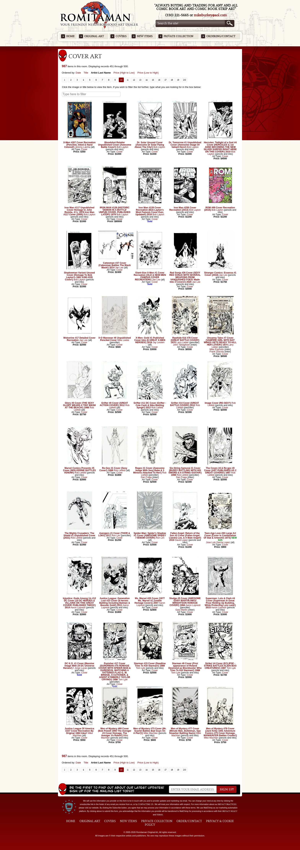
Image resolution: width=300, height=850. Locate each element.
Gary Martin (181, 609)
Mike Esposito (217, 349)
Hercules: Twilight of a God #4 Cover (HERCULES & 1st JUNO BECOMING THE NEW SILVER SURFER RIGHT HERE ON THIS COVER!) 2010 (220, 147)
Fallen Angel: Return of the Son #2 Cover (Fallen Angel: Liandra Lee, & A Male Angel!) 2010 (185, 536)
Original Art (94, 36)
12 (134, 80)
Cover (84, 149)
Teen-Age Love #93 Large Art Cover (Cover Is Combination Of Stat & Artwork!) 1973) (220, 535)
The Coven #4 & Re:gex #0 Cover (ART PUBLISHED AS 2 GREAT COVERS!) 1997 (220, 470)
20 (184, 80)
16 (159, 80)
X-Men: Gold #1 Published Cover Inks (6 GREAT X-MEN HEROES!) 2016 (149, 340)
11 (127, 80)
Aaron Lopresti (77, 607)
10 (121, 80)
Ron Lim (116, 535)
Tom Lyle (123, 679)
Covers (121, 36)
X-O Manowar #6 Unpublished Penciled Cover (114, 339)
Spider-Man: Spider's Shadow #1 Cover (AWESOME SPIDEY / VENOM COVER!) (150, 535)
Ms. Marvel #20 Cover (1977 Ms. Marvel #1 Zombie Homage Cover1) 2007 (150, 600)
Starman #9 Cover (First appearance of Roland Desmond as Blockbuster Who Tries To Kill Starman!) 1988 (184, 667)
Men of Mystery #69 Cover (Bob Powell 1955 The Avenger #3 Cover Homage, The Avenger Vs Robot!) (114, 732)
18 (172, 80)
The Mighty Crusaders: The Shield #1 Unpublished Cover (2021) (79, 535)
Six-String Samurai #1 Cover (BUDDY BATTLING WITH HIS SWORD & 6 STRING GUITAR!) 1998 (184, 471)
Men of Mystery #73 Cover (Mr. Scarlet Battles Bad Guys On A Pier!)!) (149, 731)
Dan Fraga (146, 477)
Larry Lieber (182, 342)
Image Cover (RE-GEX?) (218, 403)
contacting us (145, 804)
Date (78, 72)
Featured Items (150, 47)
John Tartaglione (181, 344)
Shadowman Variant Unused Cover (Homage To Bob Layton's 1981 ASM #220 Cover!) (79, 276)
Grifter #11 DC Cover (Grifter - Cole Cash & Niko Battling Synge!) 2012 (150, 405)
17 (165, 80)
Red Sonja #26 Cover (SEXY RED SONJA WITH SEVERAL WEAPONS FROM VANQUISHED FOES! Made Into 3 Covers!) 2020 (185, 277)
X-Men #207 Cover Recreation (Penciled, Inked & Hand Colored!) (79, 144)
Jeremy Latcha (82, 147)
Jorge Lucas (81, 668)
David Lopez (181, 540)
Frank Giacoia (217, 351)
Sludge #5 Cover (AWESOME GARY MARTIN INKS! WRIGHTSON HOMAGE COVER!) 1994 (185, 602)
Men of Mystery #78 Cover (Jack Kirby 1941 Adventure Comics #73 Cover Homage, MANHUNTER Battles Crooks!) (220, 732)
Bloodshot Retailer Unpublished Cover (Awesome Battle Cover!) (114, 144)
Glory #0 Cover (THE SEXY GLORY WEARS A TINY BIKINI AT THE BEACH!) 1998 (79, 405)
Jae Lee (119, 267)
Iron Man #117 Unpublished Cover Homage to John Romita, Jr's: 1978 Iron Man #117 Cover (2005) (79, 211)
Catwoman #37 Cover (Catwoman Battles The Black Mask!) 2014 (115, 265)
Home (70, 36)
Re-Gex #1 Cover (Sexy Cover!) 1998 (113, 469)
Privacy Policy (229, 811)
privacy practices (227, 804)
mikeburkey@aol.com (210, 15)
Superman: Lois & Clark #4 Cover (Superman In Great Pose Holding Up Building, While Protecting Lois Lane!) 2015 (220, 603)
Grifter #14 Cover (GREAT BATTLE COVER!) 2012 (184, 404)
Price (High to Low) (124, 72)
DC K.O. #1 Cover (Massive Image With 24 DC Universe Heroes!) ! (78, 665)
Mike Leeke (123, 340)
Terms (160, 815)
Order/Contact (189, 821)
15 (153, 80)
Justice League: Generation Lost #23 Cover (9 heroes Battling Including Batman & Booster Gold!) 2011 (114, 602)
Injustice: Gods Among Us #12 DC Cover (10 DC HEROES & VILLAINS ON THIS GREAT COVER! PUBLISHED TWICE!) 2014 (79, 603)
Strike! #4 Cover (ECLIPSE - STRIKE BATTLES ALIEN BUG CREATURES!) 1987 (220, 665)
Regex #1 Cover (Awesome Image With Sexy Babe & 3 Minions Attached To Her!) (148, 470)
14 (147, 80)
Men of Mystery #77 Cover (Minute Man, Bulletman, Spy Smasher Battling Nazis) (185, 731)
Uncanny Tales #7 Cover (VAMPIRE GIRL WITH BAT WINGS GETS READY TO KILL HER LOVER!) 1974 (220, 341)
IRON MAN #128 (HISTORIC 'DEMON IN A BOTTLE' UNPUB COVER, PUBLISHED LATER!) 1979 (114, 211)
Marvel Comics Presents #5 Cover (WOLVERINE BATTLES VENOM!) (79, 470)
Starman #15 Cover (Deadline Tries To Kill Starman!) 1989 (150, 664)
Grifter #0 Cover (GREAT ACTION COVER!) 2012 (114, 404)
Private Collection (178, 36)
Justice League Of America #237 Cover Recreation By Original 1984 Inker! (79, 731)
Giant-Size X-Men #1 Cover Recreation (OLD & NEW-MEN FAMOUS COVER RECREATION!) (150, 276)
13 (140, 80)
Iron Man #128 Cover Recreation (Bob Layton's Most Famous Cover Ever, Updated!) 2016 (149, 211)
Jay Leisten (159, 342)
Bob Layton (122, 147)
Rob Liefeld (157, 407)
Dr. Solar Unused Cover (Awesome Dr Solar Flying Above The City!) (149, 144)
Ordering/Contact (220, 36)
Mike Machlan (150, 733)
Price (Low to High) (148, 72)
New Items (144, 36)
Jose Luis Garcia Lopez (218, 542)
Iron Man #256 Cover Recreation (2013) (182, 208)
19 (178, 80)
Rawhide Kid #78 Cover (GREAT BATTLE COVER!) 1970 (185, 340)
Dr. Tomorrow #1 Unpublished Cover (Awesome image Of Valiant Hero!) (185, 144)
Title (86, 72)
